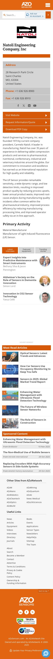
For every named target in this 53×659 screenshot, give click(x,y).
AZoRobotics (12, 495)
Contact (10, 559)
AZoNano (11, 491)
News (9, 519)
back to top (44, 591)
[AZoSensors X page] (32, 612)
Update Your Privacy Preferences (26, 650)
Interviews (12, 533)
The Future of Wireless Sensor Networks (33, 408)
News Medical (33, 498)
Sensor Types (33, 530)
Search (10, 552)
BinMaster (12, 446)
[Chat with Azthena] (46, 653)
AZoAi (29, 495)
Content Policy (13, 576)
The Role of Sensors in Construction (33, 421)
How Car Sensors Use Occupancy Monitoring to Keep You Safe (35, 368)
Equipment (12, 526)
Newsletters (32, 533)
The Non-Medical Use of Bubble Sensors (26, 452)
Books (29, 519)
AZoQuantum (33, 491)
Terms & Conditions (16, 566)
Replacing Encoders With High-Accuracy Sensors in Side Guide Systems (26, 465)
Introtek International (18, 456)
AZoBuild (11, 506)
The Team (31, 544)
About (9, 548)
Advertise (11, 563)
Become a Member (16, 555)
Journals (11, 541)
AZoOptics (11, 502)
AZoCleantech (13, 498)
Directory (11, 537)
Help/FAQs (31, 537)
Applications (32, 526)
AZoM (9, 487)
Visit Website (12, 115)
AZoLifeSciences (34, 502)
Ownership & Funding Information (16, 582)
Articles (10, 522)
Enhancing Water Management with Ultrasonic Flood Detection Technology (33, 396)
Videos (10, 530)
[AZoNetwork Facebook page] (26, 612)
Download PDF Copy (16, 129)
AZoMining (32, 487)
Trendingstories (43, 250)
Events (30, 522)
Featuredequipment (26, 250)
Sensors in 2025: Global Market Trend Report (33, 380)
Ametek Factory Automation (20, 471)
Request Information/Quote (20, 122)
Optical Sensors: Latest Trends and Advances (33, 354)
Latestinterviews (10, 250)
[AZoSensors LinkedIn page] (20, 612)
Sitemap (30, 541)
